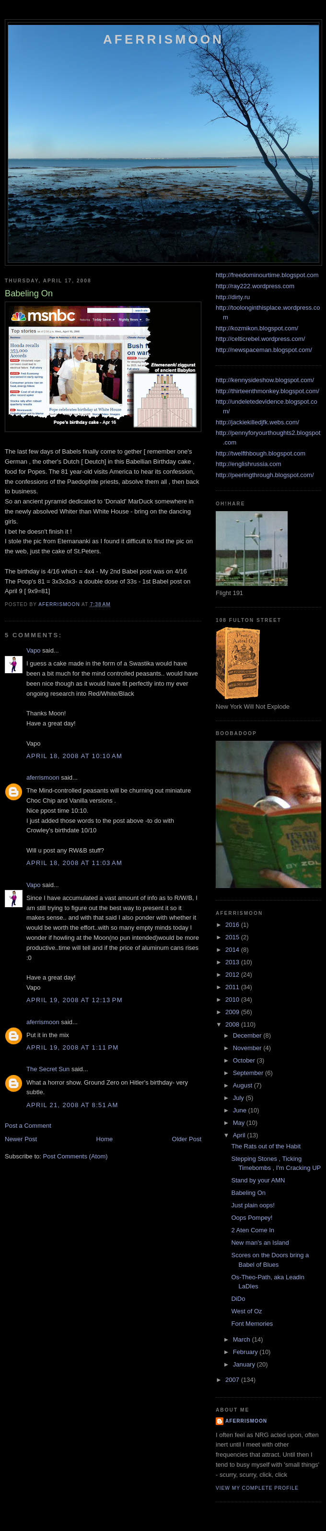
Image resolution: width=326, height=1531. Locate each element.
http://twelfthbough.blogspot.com (260, 453)
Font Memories (252, 1323)
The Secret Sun (48, 1069)
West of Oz (246, 1311)
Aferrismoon (163, 39)
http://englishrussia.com (248, 463)
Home (104, 1139)
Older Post (186, 1139)
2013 (233, 962)
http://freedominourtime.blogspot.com (267, 275)
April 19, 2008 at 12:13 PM (74, 1000)
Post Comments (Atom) (75, 1156)
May (239, 1122)
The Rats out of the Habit (266, 1146)
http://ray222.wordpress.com (255, 286)
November (248, 1048)
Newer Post (21, 1139)
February (246, 1352)
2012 (233, 974)
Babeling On (248, 1192)
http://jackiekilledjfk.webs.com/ (257, 422)
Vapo (33, 650)
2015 (233, 937)
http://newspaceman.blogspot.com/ (264, 349)
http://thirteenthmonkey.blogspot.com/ (267, 391)
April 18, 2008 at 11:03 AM (74, 862)
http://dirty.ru (233, 297)
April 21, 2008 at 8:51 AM (72, 1105)
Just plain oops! (252, 1205)
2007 (233, 1379)
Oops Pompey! (251, 1217)
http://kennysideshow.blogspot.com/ (265, 380)
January (245, 1364)
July (239, 1097)
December (248, 1035)
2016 (233, 924)
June (240, 1110)
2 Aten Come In (252, 1230)
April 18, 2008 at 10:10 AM (74, 756)
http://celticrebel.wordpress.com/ (260, 338)
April (240, 1135)
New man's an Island (260, 1242)
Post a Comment (28, 1125)
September (249, 1072)
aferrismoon (42, 777)
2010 (233, 999)
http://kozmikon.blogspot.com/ (257, 328)
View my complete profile (257, 1488)
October (245, 1060)
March (242, 1339)
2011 (233, 987)
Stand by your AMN (258, 1180)
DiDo (238, 1298)
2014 (233, 949)
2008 (233, 1024)
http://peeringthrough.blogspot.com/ (265, 475)
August (243, 1085)
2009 (233, 1012)
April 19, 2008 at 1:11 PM (72, 1047)
